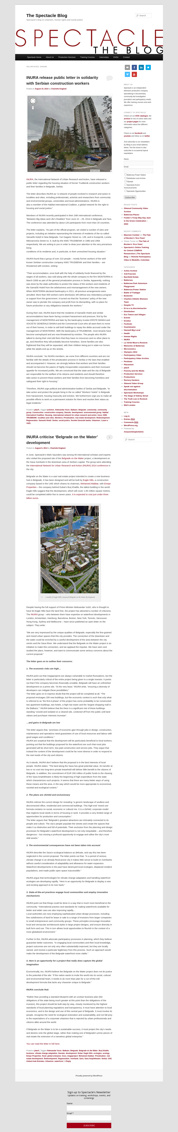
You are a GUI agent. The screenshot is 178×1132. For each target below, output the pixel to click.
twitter (147, 136)
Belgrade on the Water (73, 458)
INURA (29, 179)
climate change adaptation (46, 1053)
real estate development (85, 418)
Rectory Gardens (131, 380)
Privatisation (69, 418)
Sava (81, 1059)
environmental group (92, 412)
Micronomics (130, 349)
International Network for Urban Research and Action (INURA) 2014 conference (69, 465)
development (77, 412)
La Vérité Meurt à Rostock (136, 343)
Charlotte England (58, 89)
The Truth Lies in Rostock (135, 399)
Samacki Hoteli (45, 420)
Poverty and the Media (134, 371)
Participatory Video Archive (136, 358)
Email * (70, 1113)
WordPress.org (131, 425)
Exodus (127, 321)
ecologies (98, 1053)
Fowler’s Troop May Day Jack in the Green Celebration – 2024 (137, 221)
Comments (131, 422)
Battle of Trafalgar (132, 293)
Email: (126, 167)
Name (70, 1103)
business (30, 1053)
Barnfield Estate (131, 277)
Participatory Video (132, 355)
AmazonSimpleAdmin (134, 432)
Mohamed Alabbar (89, 483)
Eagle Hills (88, 480)
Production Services (67, 57)
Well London (129, 405)
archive (127, 119)
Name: (126, 159)
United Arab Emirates (35, 1061)
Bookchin (128, 296)
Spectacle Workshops (134, 393)
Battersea (128, 280)
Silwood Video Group (133, 383)
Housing (48, 415)
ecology (106, 1053)
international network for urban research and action (75, 415)
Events (127, 318)
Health (127, 333)
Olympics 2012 (130, 352)
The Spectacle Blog (46, 15)
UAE (110, 1059)
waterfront (59, 1061)
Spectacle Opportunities (136, 191)
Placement (129, 364)
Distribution (129, 311)
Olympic (130, 182)
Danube (67, 412)
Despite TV (129, 305)
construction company (54, 412)
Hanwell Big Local (132, 330)
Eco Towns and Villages (135, 314)
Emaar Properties (33, 1056)
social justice (64, 420)
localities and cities (46, 418)
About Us (50, 57)
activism (50, 410)
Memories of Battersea (134, 346)
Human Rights (130, 336)
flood (44, 1056)
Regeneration (32, 420)
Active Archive (130, 271)
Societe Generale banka (81, 420)
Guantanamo (130, 327)
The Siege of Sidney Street (136, 396)
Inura (100, 415)
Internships (104, 57)
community (91, 410)
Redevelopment (103, 418)
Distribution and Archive (136, 178)
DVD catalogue (141, 116)
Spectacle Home (34, 57)
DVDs (115, 57)
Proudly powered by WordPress (89, 1076)
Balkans (74, 410)
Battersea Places (131, 215)
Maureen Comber (132, 235)
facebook (139, 133)
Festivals (128, 324)
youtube (127, 136)
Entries (129, 419)
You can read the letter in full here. (43, 1043)
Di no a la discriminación (135, 308)
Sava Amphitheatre (92, 1059)
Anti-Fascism (130, 274)
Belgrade (82, 410)
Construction (37, 412)
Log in (127, 416)
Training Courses (87, 57)
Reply (68, 1061)
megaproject (72, 1056)
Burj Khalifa (104, 1051)
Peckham (128, 361)
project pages (132, 122)
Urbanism (96, 420)
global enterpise (54, 1056)
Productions (129, 377)
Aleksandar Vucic (62, 410)
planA (36, 410)
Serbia (55, 420)
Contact (126, 57)
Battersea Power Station (136, 175)
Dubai (80, 1053)
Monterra (59, 418)
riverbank (74, 1059)
